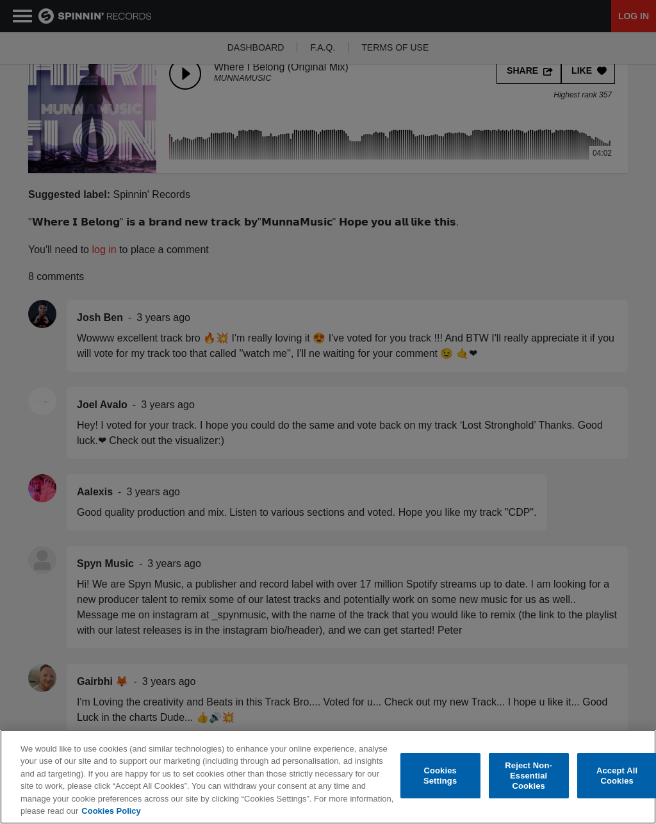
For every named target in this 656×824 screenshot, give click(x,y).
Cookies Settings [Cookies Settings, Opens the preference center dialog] (440, 776)
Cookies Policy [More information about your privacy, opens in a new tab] (110, 811)
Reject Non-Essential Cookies (528, 776)
